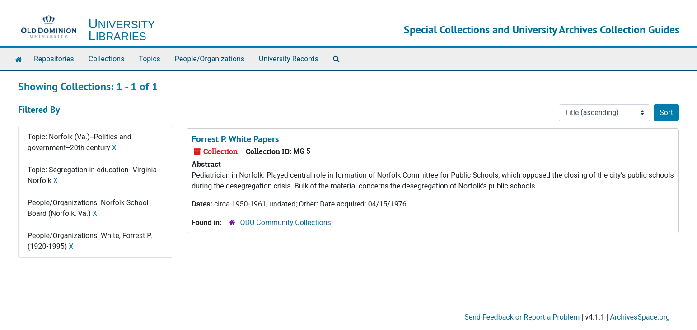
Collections (107, 59)
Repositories (54, 59)
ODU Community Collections (285, 222)
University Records (288, 59)
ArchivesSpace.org (640, 317)
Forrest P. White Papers (235, 139)
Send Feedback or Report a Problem (522, 317)
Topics (149, 59)
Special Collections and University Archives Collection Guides (541, 30)
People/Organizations (209, 59)
